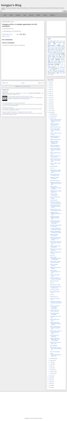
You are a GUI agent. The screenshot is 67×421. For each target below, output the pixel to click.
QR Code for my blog (54, 180)
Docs (64, 49)
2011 (50, 110)
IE (61, 55)
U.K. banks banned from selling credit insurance (55, 229)
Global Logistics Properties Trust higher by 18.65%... (55, 188)
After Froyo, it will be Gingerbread (54, 178)
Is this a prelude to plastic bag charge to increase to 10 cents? (20, 96)
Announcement (59, 42)
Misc (52, 60)
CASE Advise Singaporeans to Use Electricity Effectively (13, 103)
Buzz (51, 46)
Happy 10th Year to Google (7, 107)
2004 (50, 385)
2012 (50, 108)
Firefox (58, 52)
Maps (56, 58)
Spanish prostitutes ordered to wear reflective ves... (54, 142)
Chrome (61, 46)
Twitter (63, 70)
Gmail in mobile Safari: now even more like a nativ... (55, 130)
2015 (50, 103)
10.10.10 (52, 282)
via (20, 31)
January (52, 373)
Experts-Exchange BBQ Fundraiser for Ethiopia (55, 232)
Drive (57, 50)
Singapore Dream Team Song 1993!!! (55, 246)
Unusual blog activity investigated (54, 314)
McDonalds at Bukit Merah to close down (55, 226)
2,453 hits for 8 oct (54, 296)
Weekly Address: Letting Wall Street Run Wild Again (55, 171)
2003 (50, 387)
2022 (50, 89)
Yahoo (61, 72)
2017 (50, 99)
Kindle (63, 56)
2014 (50, 104)
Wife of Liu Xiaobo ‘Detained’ (54, 265)
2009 (50, 376)
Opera (62, 61)
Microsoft (31, 15)
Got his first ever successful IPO (54, 194)
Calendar (55, 46)
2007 (50, 379)
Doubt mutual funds (54, 281)
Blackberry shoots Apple (55, 139)
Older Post (40, 83)
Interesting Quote (54, 200)
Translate (57, 70)
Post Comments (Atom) (25, 86)
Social (52, 68)
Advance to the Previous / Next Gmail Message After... (55, 160)
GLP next (52, 294)
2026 (50, 82)
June (51, 364)
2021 (50, 91)
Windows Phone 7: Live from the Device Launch (55, 210)
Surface (63, 68)
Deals (59, 49)
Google (11, 15)
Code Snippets (51, 48)
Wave (51, 71)
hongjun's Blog (11, 5)
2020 (50, 93)
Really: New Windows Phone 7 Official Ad (54, 146)
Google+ (49, 55)
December (52, 114)
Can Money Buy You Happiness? (54, 336)
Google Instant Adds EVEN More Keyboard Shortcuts (55, 323)
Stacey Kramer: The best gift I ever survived (55, 262)
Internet (50, 56)
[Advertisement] (56, 28)
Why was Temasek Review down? (54, 235)
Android (50, 42)
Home (5, 15)
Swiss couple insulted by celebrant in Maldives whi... (55, 149)
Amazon (54, 41)
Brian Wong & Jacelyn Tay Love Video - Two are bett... (55, 243)
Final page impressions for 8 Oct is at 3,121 (55, 287)
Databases (52, 15)
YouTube (49, 74)
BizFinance (7, 36)
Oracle (62, 62)
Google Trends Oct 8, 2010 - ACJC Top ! (54, 311)
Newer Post (5, 83)
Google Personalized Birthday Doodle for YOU (54, 218)
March (51, 369)
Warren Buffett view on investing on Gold (55, 175)
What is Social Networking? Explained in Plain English (55, 258)
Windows (53, 73)
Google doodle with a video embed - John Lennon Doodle (55, 339)
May (51, 366)
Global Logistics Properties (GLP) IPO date (55, 272)
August (52, 360)
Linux (51, 58)
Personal (51, 64)
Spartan (59, 68)
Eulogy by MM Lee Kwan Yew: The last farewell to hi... (56, 348)
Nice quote (52, 255)
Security (45, 15)
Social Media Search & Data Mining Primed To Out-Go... (55, 206)
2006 (50, 381)
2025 (50, 84)
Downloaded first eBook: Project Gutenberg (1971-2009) (55, 222)
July (51, 362)
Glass (64, 52)
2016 (50, 101)
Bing (60, 43)
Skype (62, 67)
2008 (50, 377)
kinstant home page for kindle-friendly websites (55, 202)
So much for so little (54, 289)
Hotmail (56, 55)
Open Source (54, 61)
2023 (50, 87)
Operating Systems (53, 62)
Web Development (60, 71)
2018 (50, 97)
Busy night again (53, 345)
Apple (24, 15)
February (52, 371)
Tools (50, 70)
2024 (50, 85)
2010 (50, 112)
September (52, 358)
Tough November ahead (55, 127)
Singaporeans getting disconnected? (54, 124)
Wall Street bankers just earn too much (55, 156)
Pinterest (61, 64)
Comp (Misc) (61, 48)
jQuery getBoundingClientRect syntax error (55, 355)
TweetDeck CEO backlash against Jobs (55, 191)
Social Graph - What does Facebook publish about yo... (55, 303)
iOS (57, 56)
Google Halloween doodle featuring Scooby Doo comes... (55, 121)
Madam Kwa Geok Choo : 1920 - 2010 (55, 343)
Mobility (38, 15)
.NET (49, 41)
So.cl (48, 68)
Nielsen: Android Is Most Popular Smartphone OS (55, 328)
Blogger (63, 45)
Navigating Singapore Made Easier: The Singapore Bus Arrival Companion (17, 112)
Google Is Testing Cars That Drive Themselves (55, 278)
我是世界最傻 (5, 91)
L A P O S (52, 168)
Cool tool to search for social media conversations (55, 307)
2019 (50, 95)
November (52, 116)
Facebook (18, 15)
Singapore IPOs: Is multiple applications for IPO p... (55, 213)
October (52, 118)
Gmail (50, 54)
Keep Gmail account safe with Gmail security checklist (55, 238)
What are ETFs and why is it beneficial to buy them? (55, 332)
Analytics (61, 41)
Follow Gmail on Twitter (55, 284)
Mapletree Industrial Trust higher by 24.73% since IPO (55, 183)
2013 (50, 106)
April (51, 367)
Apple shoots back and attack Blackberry (55, 137)
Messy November (54, 166)
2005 (50, 383)
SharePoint (57, 67)
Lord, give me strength (55, 351)
